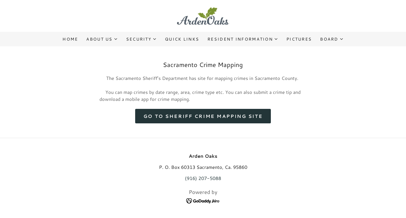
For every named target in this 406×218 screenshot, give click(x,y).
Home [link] (70, 39)
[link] (203, 15)
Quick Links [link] (182, 39)
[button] (102, 39)
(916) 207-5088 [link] (203, 178)
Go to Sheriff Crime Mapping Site (203, 116)
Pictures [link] (299, 39)
